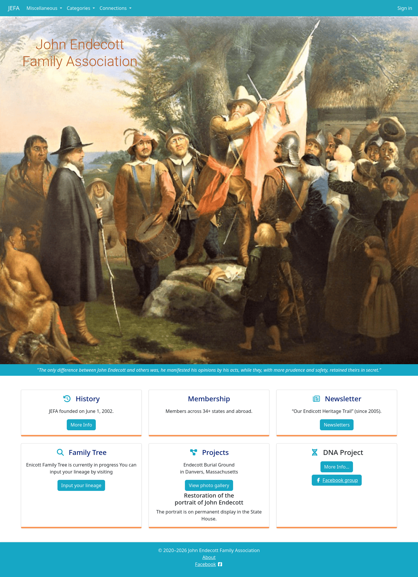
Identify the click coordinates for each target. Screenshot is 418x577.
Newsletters (336, 425)
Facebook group (340, 480)
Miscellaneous (42, 8)
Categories (79, 8)
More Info (81, 425)
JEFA (13, 8)
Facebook (205, 564)
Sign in (404, 8)
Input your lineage (81, 485)
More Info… (336, 467)
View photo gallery (209, 485)
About (208, 557)
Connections (114, 8)
